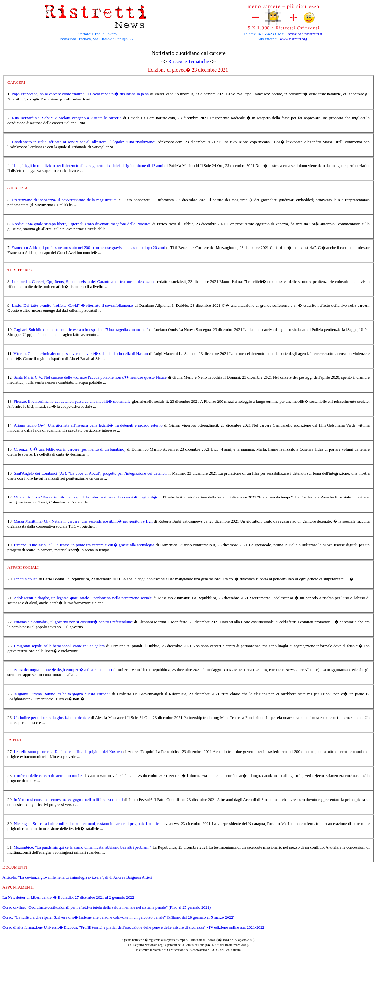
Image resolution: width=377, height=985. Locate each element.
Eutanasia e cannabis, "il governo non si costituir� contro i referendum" (73, 621)
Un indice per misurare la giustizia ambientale (52, 717)
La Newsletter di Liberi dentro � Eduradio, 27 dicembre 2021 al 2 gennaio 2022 (68, 897)
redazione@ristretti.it (305, 34)
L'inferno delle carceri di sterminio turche (48, 775)
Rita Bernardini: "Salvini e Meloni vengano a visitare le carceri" (66, 117)
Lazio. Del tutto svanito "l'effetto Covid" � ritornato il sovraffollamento (72, 305)
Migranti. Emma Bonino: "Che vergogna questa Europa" (62, 693)
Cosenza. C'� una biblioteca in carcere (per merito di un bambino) (69, 449)
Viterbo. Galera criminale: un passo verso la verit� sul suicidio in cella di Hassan (80, 353)
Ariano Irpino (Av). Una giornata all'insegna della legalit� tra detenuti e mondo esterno (88, 425)
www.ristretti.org (293, 39)
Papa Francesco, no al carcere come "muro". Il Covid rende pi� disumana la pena (80, 94)
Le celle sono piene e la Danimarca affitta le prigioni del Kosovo (68, 751)
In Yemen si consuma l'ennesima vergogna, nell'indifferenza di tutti (68, 799)
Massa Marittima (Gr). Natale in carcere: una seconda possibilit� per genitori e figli (83, 521)
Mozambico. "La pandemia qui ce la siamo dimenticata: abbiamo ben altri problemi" (82, 847)
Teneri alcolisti (25, 579)
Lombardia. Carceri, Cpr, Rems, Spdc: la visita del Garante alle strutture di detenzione (83, 281)
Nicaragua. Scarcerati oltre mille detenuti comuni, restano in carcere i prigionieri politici (87, 823)
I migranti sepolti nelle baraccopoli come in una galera (59, 646)
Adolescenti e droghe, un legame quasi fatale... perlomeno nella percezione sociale (83, 597)
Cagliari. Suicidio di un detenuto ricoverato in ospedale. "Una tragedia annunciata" (81, 329)
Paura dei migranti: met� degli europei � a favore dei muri (63, 669)
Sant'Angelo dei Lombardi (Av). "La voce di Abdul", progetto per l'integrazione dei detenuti (90, 473)
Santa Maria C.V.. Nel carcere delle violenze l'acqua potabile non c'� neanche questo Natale (90, 377)
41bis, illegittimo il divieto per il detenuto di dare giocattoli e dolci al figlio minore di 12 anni (87, 165)
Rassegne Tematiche (188, 61)
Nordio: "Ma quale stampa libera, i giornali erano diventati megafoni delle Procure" (81, 223)
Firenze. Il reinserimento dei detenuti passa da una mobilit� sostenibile (72, 401)
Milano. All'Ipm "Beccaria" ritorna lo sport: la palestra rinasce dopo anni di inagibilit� (85, 497)
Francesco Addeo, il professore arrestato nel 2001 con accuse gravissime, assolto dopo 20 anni (88, 247)
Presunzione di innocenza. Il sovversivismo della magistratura (64, 199)
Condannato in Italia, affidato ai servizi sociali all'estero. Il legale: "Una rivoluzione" (84, 141)
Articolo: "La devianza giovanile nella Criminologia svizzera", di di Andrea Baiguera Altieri (77, 877)
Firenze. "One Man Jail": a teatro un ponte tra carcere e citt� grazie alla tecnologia (84, 545)
